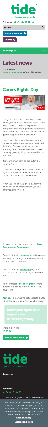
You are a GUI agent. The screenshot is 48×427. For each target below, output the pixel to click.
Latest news (16, 72)
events (26, 255)
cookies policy (23, 417)
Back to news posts (14, 337)
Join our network (13, 33)
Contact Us (8, 374)
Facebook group (26, 283)
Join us (6, 298)
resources (25, 269)
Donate (8, 39)
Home (5, 72)
